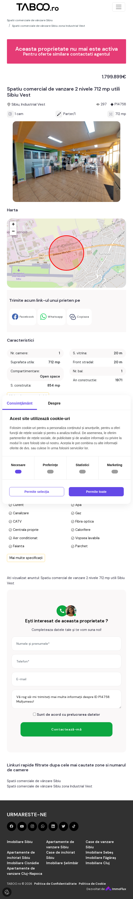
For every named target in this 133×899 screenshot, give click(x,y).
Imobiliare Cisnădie (23, 863)
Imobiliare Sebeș (99, 852)
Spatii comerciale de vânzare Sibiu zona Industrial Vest (49, 786)
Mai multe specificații (25, 558)
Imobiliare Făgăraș (101, 858)
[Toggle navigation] (118, 7)
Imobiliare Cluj (98, 863)
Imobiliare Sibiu (20, 842)
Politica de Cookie (92, 884)
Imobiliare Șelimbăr (62, 863)
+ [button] (13, 224)
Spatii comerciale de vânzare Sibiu (34, 781)
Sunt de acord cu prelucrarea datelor (66, 715)
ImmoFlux (116, 889)
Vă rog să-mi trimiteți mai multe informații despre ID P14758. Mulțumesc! (66, 699)
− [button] (13, 231)
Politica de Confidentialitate (55, 884)
